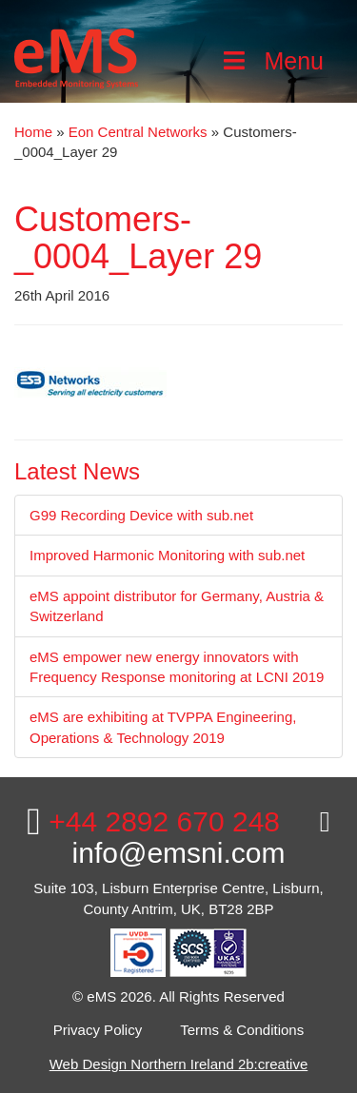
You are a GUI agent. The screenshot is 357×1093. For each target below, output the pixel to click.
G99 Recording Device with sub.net (141, 515)
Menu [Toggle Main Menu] (271, 61)
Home (33, 132)
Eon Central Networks (138, 132)
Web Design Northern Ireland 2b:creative (179, 1064)
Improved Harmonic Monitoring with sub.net (167, 555)
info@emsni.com (201, 838)
